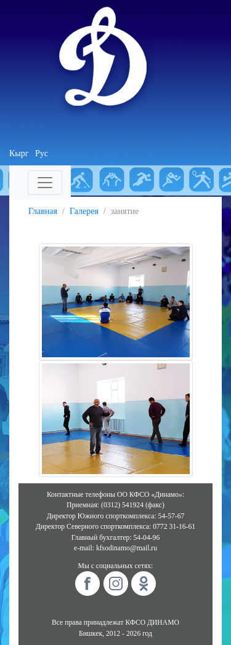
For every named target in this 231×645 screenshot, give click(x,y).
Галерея (84, 211)
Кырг (19, 153)
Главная (42, 211)
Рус (41, 153)
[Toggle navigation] (45, 182)
